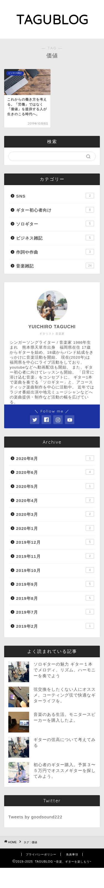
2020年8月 (55, 458)
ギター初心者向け (55, 209)
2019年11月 (55, 556)
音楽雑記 (55, 265)
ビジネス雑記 (55, 237)
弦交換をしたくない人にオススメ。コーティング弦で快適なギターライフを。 (65, 695)
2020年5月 (55, 486)
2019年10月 (55, 570)
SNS (55, 195)
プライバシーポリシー (41, 854)
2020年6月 (55, 472)
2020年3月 (55, 514)
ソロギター (55, 223)
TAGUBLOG (52, 19)
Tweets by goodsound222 (35, 817)
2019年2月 (55, 626)
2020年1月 (55, 528)
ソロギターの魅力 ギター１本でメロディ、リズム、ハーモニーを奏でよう (65, 670)
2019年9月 (55, 584)
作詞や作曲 (55, 251)
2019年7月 (55, 611)
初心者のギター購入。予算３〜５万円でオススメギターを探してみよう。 (65, 770)
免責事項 (72, 854)
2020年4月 (55, 500)
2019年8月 (55, 598)
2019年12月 (55, 542)
